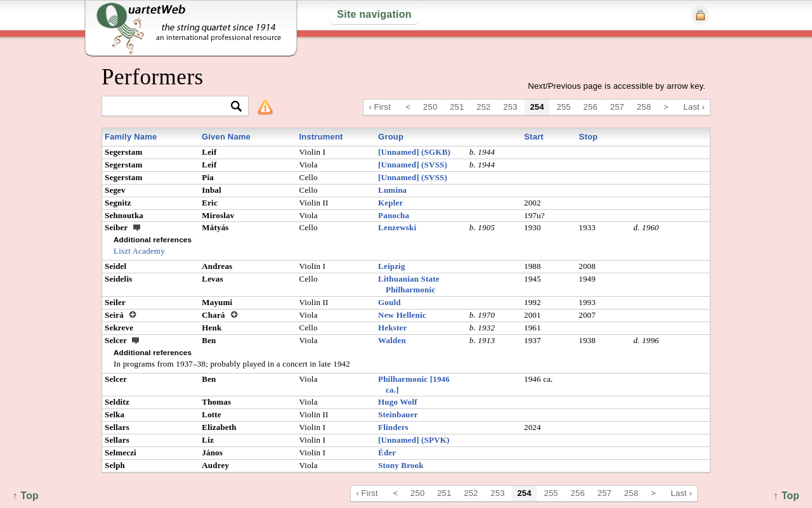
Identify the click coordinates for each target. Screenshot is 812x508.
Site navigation (374, 14)
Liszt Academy (139, 251)
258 (644, 107)
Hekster (392, 327)
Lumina (392, 190)
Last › (694, 107)
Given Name (226, 136)
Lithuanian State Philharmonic (409, 284)
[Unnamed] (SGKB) (414, 152)
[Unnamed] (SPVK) (414, 440)
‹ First (380, 107)
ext (137, 227)
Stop (588, 136)
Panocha (393, 215)
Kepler (390, 202)
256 (591, 107)
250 (430, 107)
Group (390, 136)
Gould (389, 302)
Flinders (393, 427)
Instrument (321, 136)
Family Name (131, 136)
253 (510, 107)
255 (564, 107)
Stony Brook (401, 465)
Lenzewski (397, 227)
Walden (392, 340)
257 (617, 107)
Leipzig (391, 266)
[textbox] (169, 107)
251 (457, 107)
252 (483, 107)
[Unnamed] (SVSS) (412, 164)
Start (534, 136)
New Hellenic (402, 315)
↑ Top (786, 495)
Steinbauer (398, 414)
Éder (387, 452)
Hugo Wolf (397, 402)
